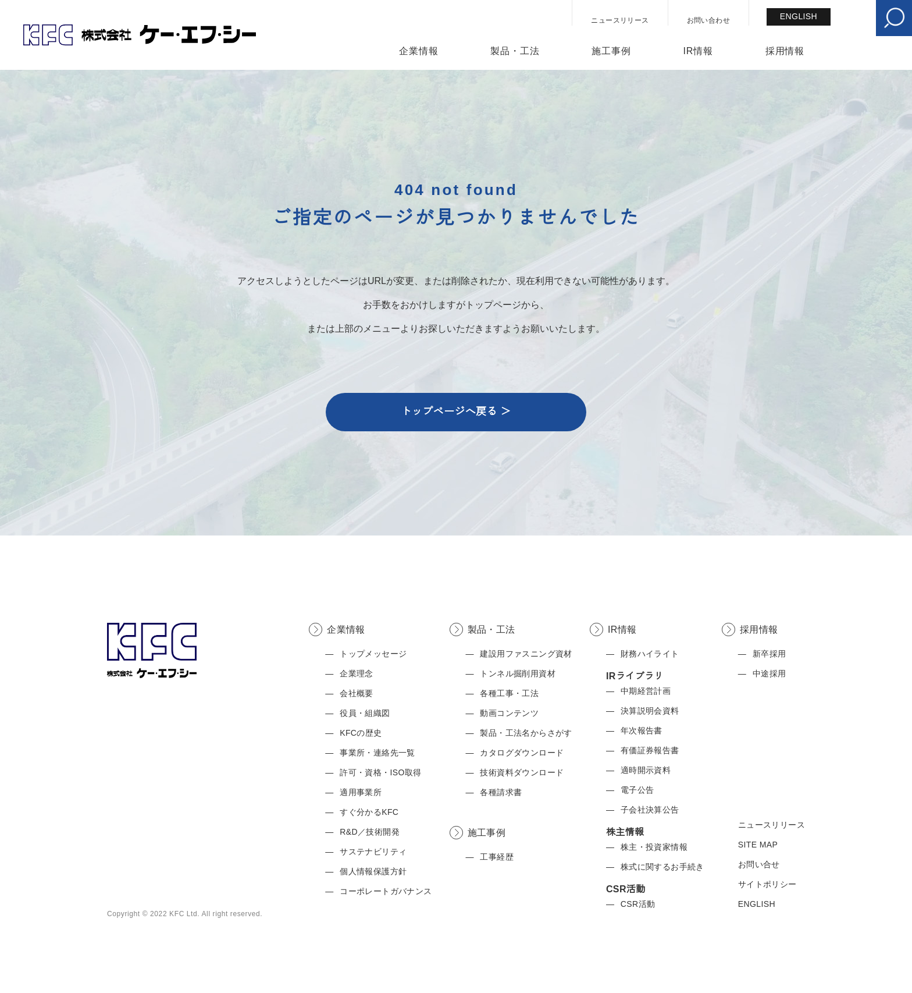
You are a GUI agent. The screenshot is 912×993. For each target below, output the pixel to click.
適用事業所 (361, 792)
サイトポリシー (767, 884)
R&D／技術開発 (370, 831)
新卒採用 (769, 653)
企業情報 (418, 51)
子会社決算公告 (650, 809)
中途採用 (769, 673)
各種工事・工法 (509, 693)
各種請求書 (501, 792)
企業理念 (356, 673)
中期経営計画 (646, 691)
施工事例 (611, 51)
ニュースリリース (620, 20)
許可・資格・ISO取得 (381, 772)
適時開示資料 (646, 770)
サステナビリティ (373, 851)
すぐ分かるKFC (369, 812)
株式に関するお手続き (662, 866)
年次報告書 (641, 730)
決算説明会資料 (650, 710)
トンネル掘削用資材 (517, 673)
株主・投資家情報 (654, 847)
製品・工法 (514, 51)
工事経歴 (497, 856)
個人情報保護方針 (373, 871)
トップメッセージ (373, 653)
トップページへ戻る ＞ (456, 411)
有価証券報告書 (650, 750)
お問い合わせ (708, 20)
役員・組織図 (365, 713)
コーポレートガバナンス (386, 891)
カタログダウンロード (522, 752)
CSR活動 (638, 904)
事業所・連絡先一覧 (377, 752)
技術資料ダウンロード (522, 772)
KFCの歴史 (361, 732)
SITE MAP (758, 844)
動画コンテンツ (509, 713)
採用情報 (784, 51)
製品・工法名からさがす (526, 732)
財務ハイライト (650, 653)
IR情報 (698, 51)
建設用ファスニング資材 (526, 653)
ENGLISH (798, 16)
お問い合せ (759, 864)
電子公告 (637, 790)
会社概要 (356, 693)
